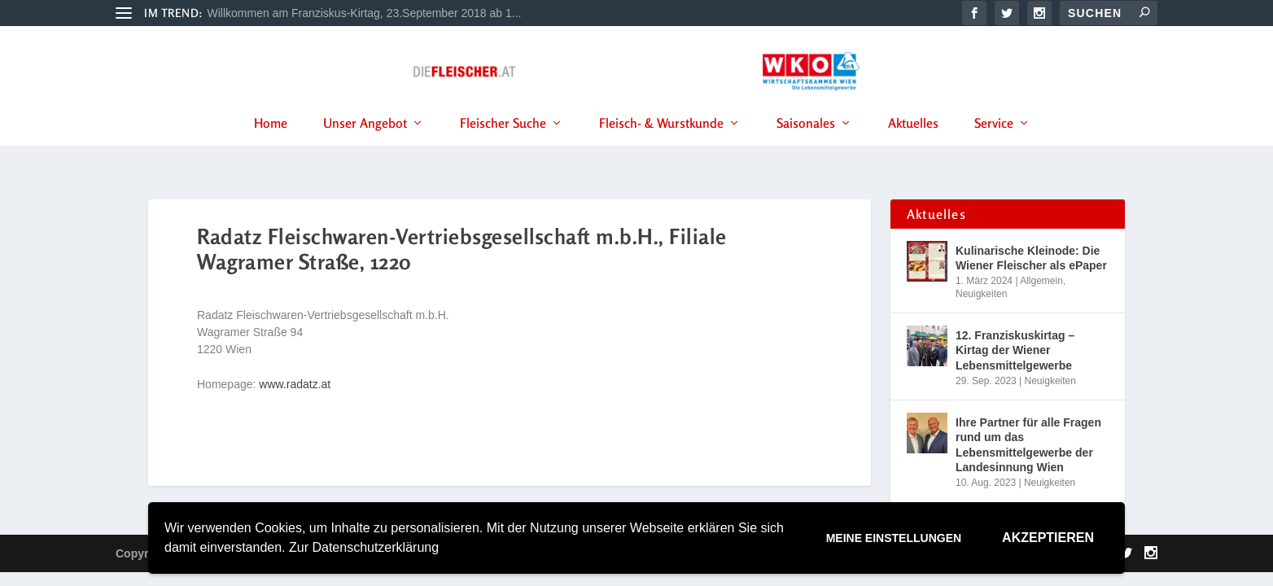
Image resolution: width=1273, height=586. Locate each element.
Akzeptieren (1048, 537)
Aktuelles (913, 145)
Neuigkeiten (981, 294)
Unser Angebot (365, 145)
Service (993, 145)
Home (270, 145)
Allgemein (1041, 281)
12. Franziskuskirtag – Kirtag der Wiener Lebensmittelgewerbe (1015, 351)
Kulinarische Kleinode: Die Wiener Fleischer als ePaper (1031, 259)
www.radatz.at (294, 385)
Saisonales (805, 145)
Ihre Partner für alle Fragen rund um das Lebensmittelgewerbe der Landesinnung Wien (1028, 446)
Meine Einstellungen (893, 537)
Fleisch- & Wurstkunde (661, 145)
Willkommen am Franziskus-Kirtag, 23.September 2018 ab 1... (365, 13)
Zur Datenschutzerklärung (364, 547)
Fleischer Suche (503, 145)
